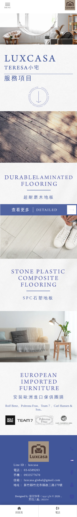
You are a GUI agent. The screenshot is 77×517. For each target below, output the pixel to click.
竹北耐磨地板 (47, 489)
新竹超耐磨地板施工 (48, 493)
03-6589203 (32, 470)
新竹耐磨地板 (30, 489)
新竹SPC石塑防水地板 (39, 496)
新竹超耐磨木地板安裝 (52, 500)
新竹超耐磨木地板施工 (26, 500)
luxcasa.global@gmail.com (42, 480)
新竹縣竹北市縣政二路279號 (43, 485)
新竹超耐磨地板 (27, 493)
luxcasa (33, 465)
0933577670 (32, 475)
